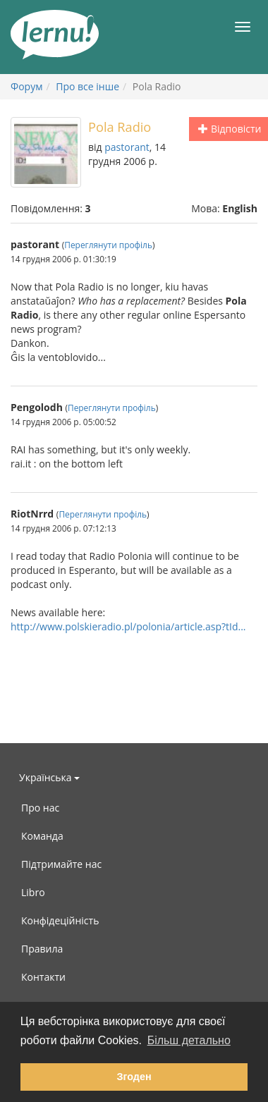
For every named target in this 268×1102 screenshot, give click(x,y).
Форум (26, 86)
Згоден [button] (133, 1076)
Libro (33, 892)
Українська (49, 777)
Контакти (43, 977)
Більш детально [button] (189, 1040)
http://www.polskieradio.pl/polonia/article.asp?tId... (128, 626)
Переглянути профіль (108, 244)
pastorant (127, 147)
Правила (42, 948)
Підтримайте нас (61, 864)
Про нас (40, 807)
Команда (42, 836)
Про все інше (87, 86)
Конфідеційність (60, 920)
